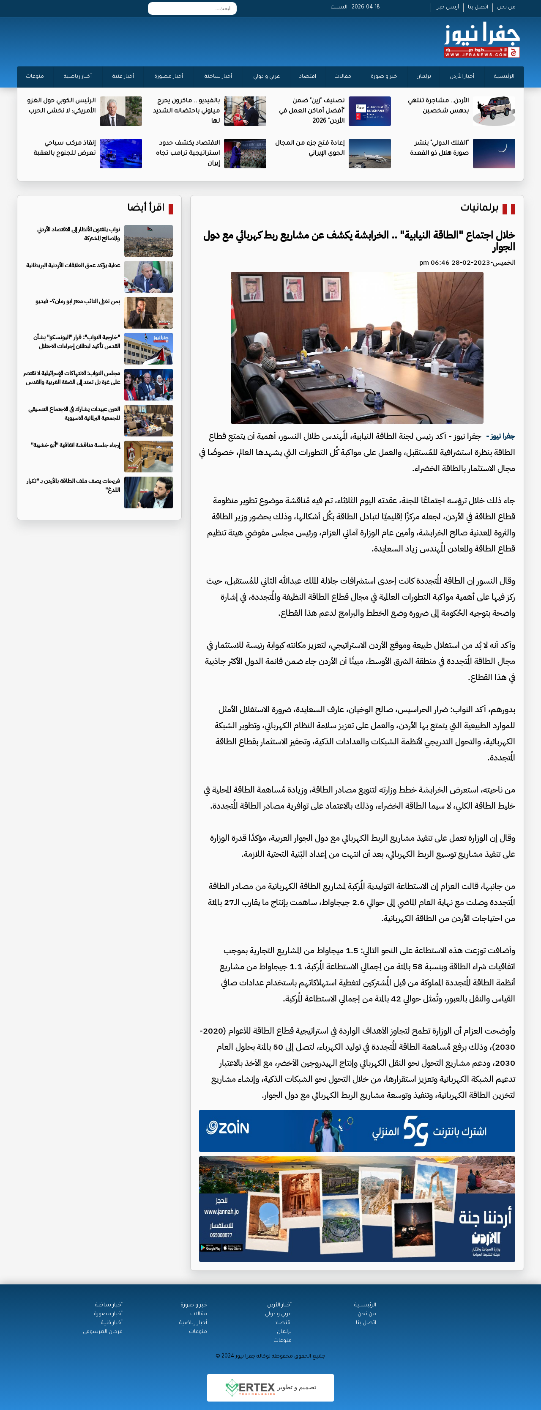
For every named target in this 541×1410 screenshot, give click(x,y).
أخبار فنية (123, 77)
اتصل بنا (478, 8)
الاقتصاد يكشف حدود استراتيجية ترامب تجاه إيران (188, 153)
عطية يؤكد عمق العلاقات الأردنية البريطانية (73, 265)
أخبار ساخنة (218, 77)
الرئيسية (504, 77)
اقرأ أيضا (145, 209)
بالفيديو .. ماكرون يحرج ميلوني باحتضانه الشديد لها (186, 111)
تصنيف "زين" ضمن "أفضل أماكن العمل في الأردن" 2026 (311, 111)
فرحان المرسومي (103, 1332)
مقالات (342, 77)
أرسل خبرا (447, 8)
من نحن (506, 8)
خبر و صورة (384, 77)
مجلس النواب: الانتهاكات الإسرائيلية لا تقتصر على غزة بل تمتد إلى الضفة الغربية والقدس (71, 378)
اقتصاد (307, 77)
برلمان (423, 77)
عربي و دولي (266, 77)
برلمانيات (479, 209)
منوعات (35, 77)
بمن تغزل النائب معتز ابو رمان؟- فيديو (78, 301)
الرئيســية (365, 1306)
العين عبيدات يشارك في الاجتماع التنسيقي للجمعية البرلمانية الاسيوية (74, 413)
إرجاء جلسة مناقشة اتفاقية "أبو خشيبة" (75, 445)
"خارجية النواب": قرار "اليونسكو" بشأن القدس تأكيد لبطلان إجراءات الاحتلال (76, 342)
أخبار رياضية (78, 77)
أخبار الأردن (462, 77)
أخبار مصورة (168, 77)
